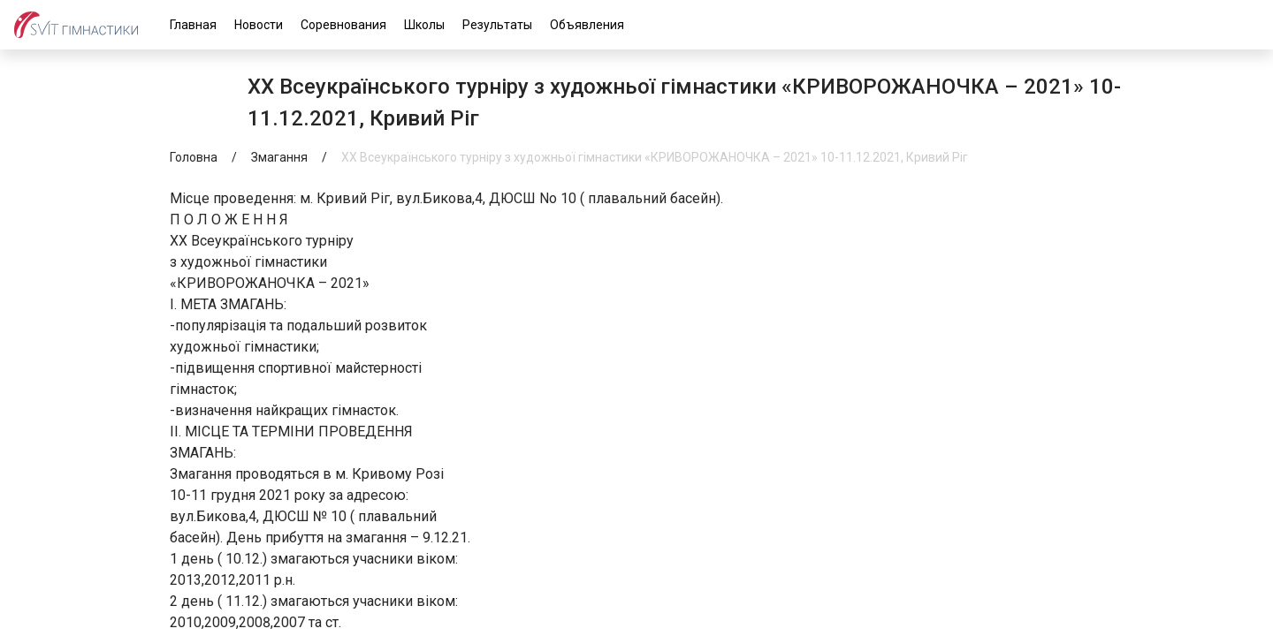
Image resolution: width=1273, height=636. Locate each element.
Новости (258, 25)
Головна (193, 157)
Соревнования (343, 25)
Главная (193, 25)
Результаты (497, 25)
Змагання (279, 157)
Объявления (587, 25)
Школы (424, 25)
